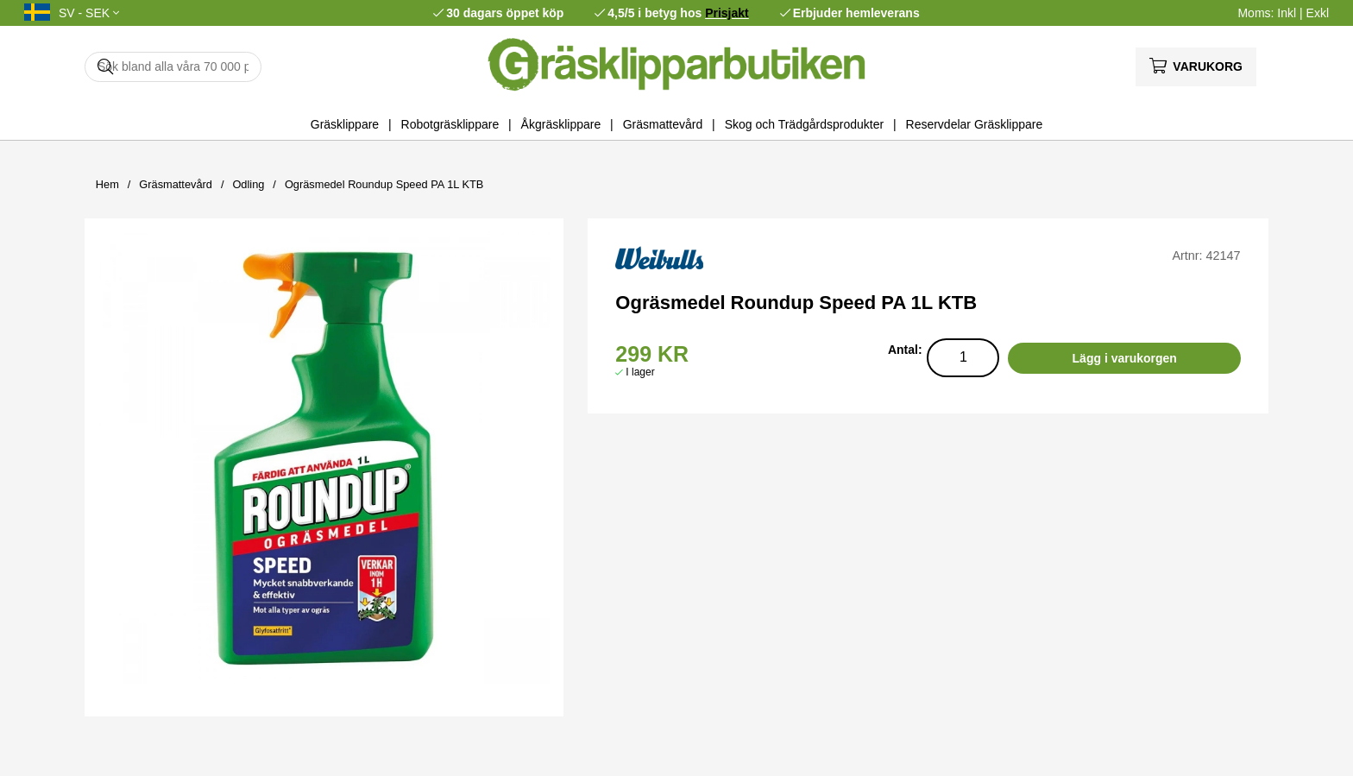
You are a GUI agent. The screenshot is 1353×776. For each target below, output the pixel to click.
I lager (640, 372)
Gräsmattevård (663, 124)
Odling (248, 184)
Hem (107, 184)
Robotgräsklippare (450, 124)
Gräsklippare (345, 124)
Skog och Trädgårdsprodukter (804, 124)
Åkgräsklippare (561, 124)
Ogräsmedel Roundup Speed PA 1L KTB (384, 184)
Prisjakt (727, 13)
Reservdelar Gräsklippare (974, 124)
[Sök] (173, 67)
